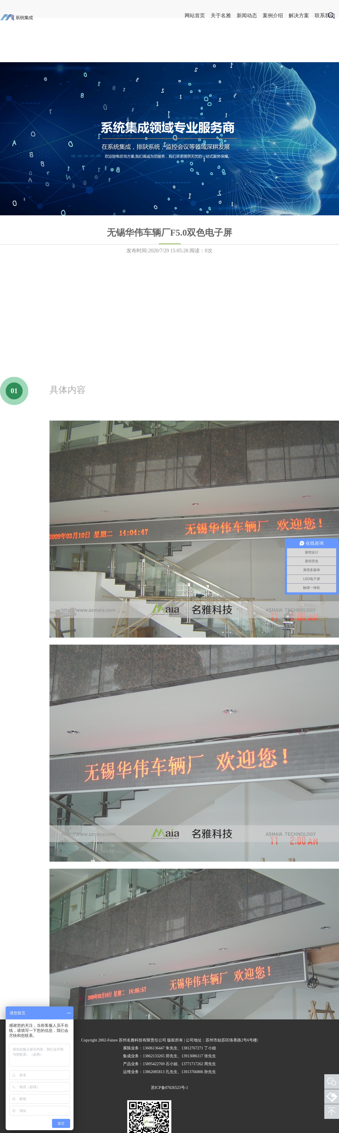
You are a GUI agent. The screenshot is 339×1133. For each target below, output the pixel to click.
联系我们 (305, 15)
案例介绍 (253, 15)
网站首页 (175, 15)
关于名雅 (201, 15)
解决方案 (279, 15)
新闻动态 (227, 15)
